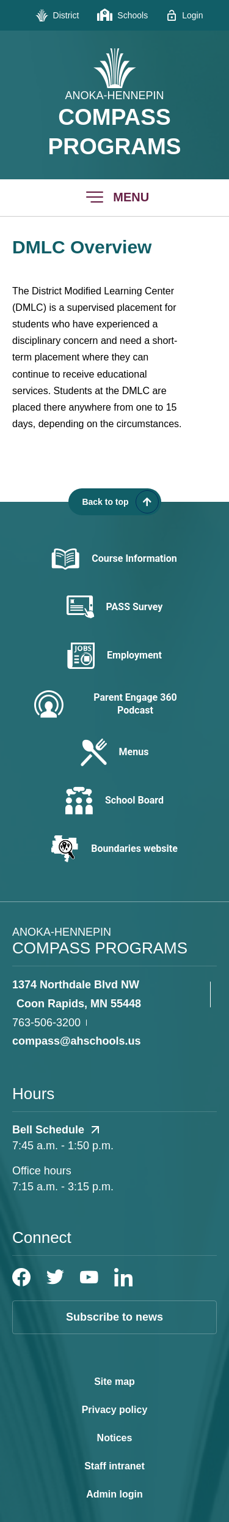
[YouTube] (89, 1277)
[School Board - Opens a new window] (114, 801)
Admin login (114, 1494)
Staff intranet (114, 1466)
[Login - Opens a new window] (184, 15)
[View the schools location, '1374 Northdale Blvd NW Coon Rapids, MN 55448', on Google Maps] (108, 994)
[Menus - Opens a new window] (114, 752)
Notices (115, 1438)
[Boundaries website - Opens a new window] (114, 849)
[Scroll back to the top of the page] (114, 501)
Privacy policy (115, 1409)
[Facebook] (21, 1277)
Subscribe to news (114, 1317)
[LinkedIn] (123, 1277)
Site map (114, 1381)
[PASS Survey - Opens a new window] (114, 607)
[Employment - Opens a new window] (114, 656)
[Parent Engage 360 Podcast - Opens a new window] (114, 704)
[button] (114, 197)
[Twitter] (55, 1277)
